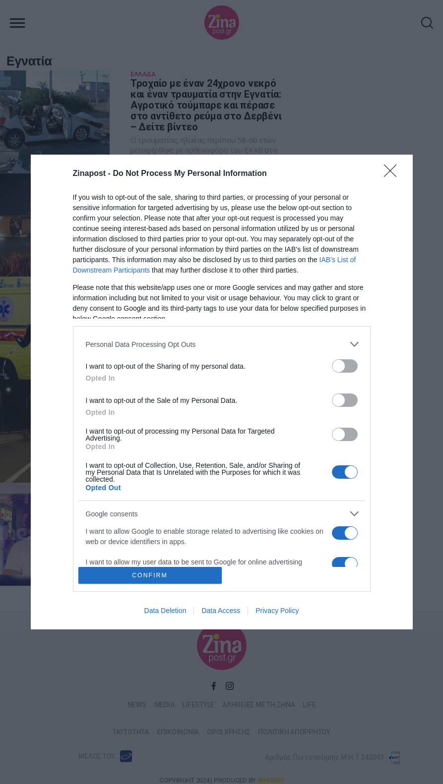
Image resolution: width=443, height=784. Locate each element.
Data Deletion (165, 611)
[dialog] (222, 392)
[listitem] (222, 344)
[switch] (345, 366)
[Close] (393, 174)
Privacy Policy (277, 611)
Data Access (220, 611)
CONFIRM (150, 575)
